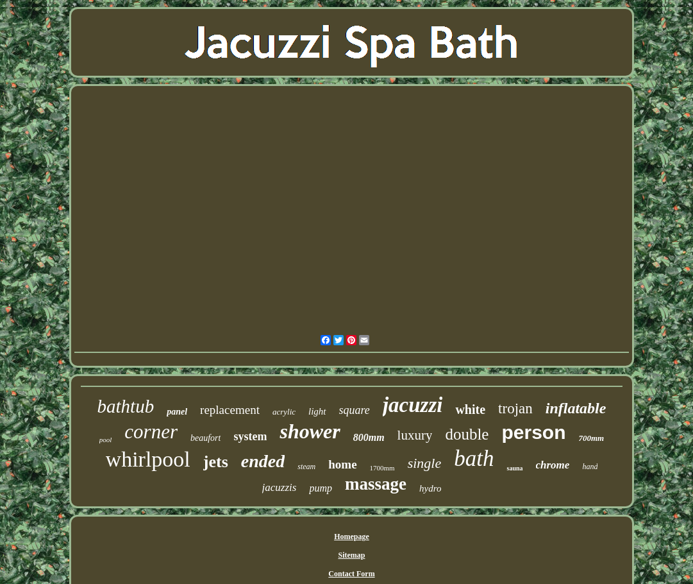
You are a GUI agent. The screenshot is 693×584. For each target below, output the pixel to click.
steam (306, 466)
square (354, 410)
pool (105, 439)
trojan (515, 408)
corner (151, 431)
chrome (553, 465)
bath (474, 458)
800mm (369, 437)
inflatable (576, 408)
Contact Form (351, 573)
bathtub (125, 406)
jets (215, 461)
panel (177, 412)
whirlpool (148, 459)
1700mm (382, 468)
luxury (415, 435)
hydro (430, 488)
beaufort (205, 438)
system (250, 436)
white (470, 409)
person (533, 432)
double (466, 434)
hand (589, 466)
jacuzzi (413, 405)
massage (375, 484)
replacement (230, 410)
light (317, 411)
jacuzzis (279, 487)
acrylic (284, 412)
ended (263, 461)
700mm (591, 438)
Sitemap (351, 555)
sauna (514, 468)
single (425, 463)
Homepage (351, 536)
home (342, 464)
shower (310, 431)
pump (320, 488)
